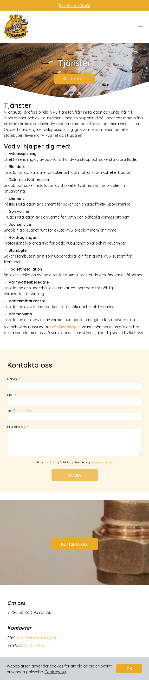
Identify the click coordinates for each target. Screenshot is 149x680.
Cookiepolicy (56, 671)
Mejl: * (74, 399)
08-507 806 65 (74, 5)
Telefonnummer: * (74, 414)
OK (129, 668)
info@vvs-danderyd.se (35, 637)
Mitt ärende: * (74, 440)
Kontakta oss (74, 78)
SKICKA (74, 475)
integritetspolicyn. (102, 462)
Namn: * (74, 383)
